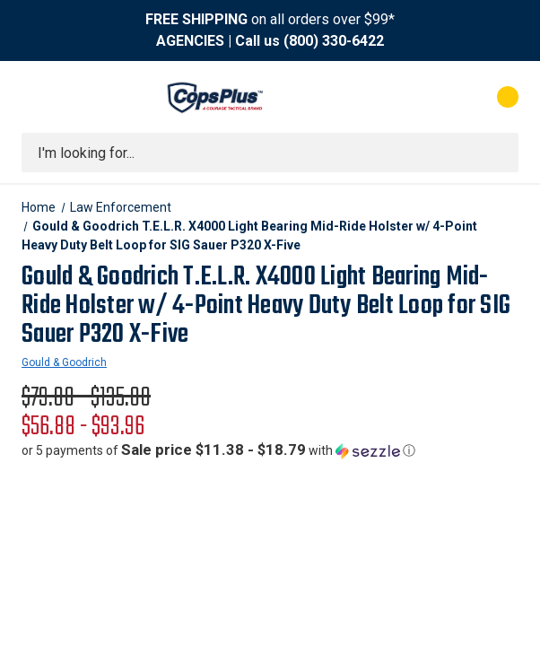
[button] (218, 450)
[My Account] (428, 97)
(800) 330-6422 (333, 40)
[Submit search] (498, 152)
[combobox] (270, 152)
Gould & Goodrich (64, 362)
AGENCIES (190, 40)
